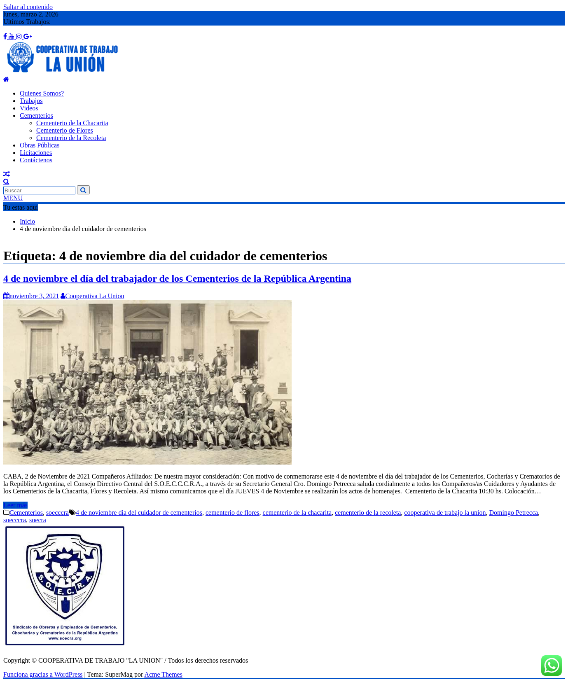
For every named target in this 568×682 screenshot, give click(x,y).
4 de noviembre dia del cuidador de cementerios (139, 512)
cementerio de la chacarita (297, 512)
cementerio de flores (232, 512)
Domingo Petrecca (513, 512)
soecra (37, 519)
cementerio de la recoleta (368, 512)
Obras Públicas (39, 145)
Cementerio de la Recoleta (71, 137)
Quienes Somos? (42, 93)
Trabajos (31, 100)
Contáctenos (36, 159)
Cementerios (36, 115)
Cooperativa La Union (92, 295)
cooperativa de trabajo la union (445, 512)
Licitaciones (36, 152)
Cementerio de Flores (64, 130)
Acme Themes (163, 674)
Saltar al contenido (28, 6)
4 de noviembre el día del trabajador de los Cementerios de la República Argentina (177, 278)
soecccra (57, 512)
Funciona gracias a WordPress (43, 674)
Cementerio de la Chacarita (72, 122)
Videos (29, 108)
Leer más (15, 505)
